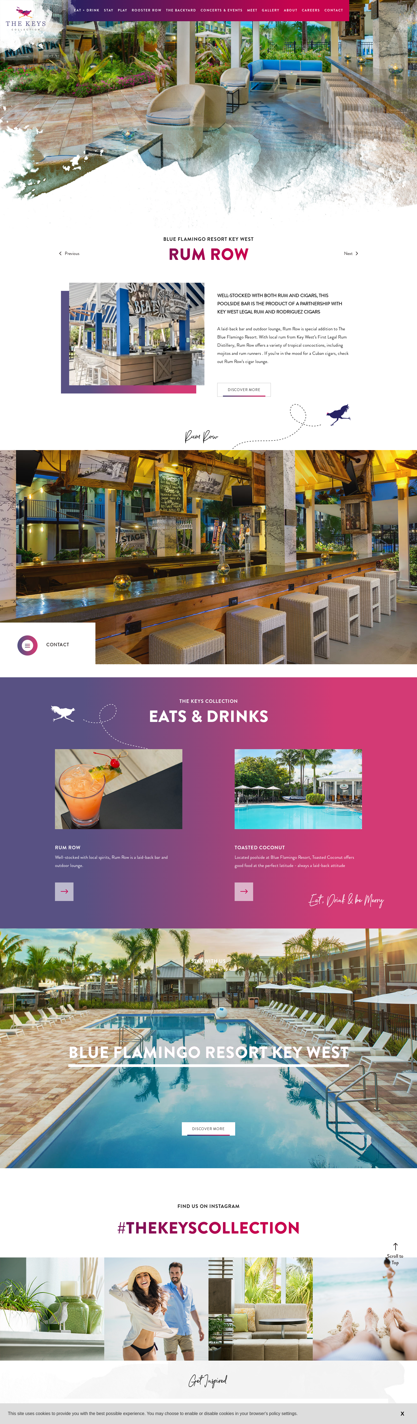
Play (122, 10)
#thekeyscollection (208, 1228)
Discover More (244, 389)
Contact (333, 10)
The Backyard (181, 10)
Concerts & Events (222, 10)
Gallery (271, 10)
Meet (252, 10)
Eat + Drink (87, 10)
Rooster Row (147, 10)
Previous (68, 253)
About (291, 10)
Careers (311, 10)
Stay (109, 10)
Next (352, 253)
